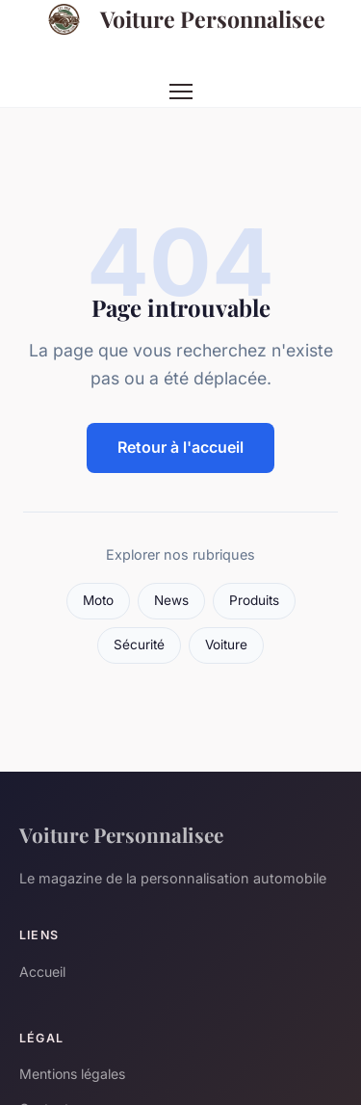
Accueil (42, 971)
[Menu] (181, 91)
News (171, 600)
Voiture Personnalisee (180, 19)
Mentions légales (72, 1074)
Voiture (226, 644)
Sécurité (139, 644)
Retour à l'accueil (180, 447)
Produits (254, 600)
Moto (98, 600)
